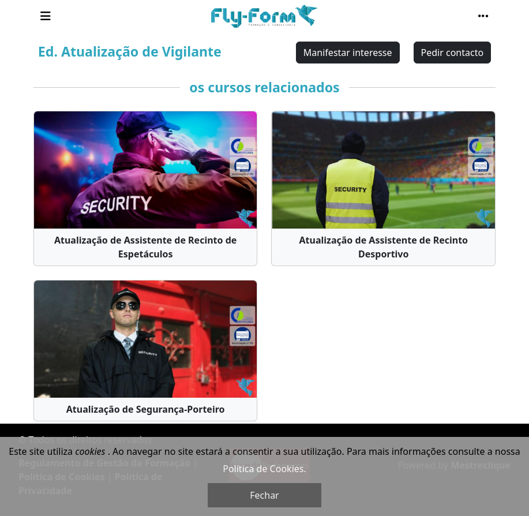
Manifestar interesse (347, 52)
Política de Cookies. (264, 468)
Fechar (264, 495)
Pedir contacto (452, 52)
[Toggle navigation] (45, 16)
